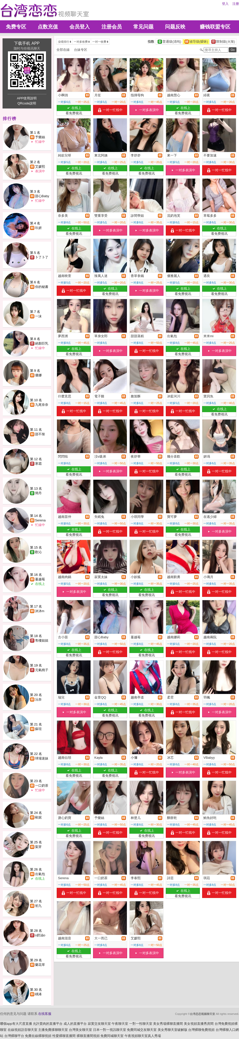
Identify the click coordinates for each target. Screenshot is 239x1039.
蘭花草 (40, 965)
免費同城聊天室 (112, 1036)
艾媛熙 (40, 166)
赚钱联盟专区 (215, 26)
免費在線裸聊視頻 (38, 1036)
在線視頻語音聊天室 (22, 1030)
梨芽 (38, 847)
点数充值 (48, 26)
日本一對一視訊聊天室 (109, 1030)
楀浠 (38, 994)
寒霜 (38, 464)
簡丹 (38, 493)
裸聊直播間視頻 (88, 1036)
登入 (225, 4)
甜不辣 (40, 434)
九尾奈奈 (41, 405)
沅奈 (38, 699)
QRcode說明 (27, 103)
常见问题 (143, 26)
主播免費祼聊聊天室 (53, 1030)
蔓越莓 (40, 579)
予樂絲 (40, 137)
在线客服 (44, 1014)
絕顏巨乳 (41, 343)
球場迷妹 (41, 758)
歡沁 (38, 552)
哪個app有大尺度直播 (16, 1024)
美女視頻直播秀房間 (199, 1024)
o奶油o (40, 935)
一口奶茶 (41, 785)
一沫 (38, 316)
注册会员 (111, 26)
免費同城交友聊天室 (142, 1030)
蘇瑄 (38, 729)
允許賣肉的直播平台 (48, 1024)
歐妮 (38, 817)
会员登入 (79, 26)
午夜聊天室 (120, 1024)
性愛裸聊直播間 (64, 1036)
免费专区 (16, 26)
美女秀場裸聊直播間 (168, 1024)
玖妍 (38, 228)
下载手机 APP (26, 43)
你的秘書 (41, 287)
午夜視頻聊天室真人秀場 (143, 1036)
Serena (40, 520)
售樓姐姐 (41, 640)
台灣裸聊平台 (14, 1036)
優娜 (38, 375)
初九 (38, 906)
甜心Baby (42, 196)
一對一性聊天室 (140, 1024)
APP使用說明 (27, 98)
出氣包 (40, 874)
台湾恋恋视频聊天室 (202, 1013)
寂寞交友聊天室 (99, 1024)
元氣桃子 (41, 670)
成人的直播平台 (75, 1024)
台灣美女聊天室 (80, 1030)
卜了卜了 (41, 257)
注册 (235, 4)
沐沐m (39, 611)
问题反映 (175, 26)
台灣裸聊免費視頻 (201, 1030)
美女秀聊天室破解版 (172, 1030)
